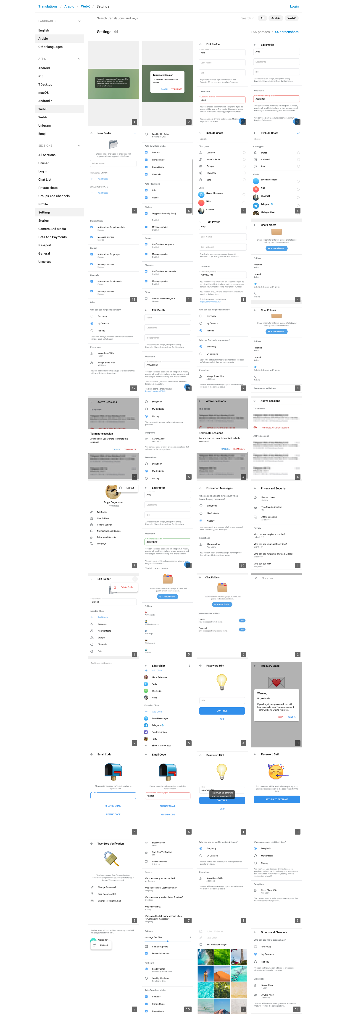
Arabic (69, 6)
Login (294, 6)
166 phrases (260, 32)
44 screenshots (287, 32)
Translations (48, 6)
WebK (85, 6)
